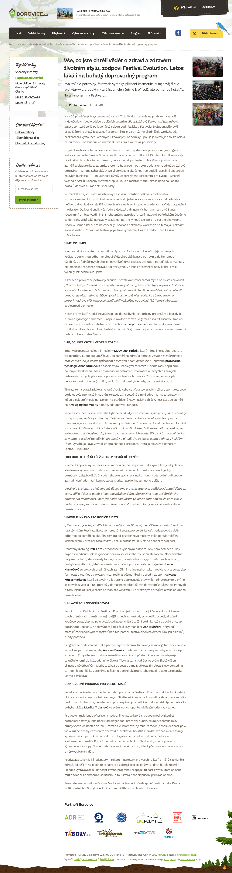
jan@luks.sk (107, 859)
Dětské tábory (36, 33)
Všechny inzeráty (26, 72)
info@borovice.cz (186, 854)
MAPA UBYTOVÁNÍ (27, 97)
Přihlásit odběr (28, 199)
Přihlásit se (188, 7)
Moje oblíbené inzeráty (33, 85)
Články (21, 44)
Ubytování (58, 33)
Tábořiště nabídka (27, 137)
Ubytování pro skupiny (30, 143)
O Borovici (154, 33)
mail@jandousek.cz (85, 859)
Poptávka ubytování (29, 78)
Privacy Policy (170, 859)
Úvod (18, 33)
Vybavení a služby (83, 33)
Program (136, 33)
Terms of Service (187, 859)
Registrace (207, 7)
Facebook (178, 33)
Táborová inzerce (113, 33)
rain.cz (161, 854)
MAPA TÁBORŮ (25, 103)
